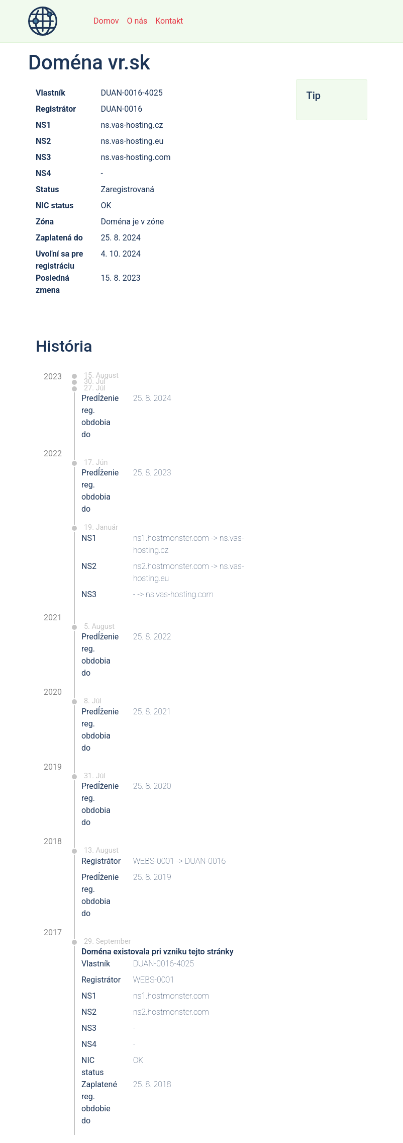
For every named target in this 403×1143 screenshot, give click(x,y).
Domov (106, 21)
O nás (137, 21)
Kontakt (169, 21)
